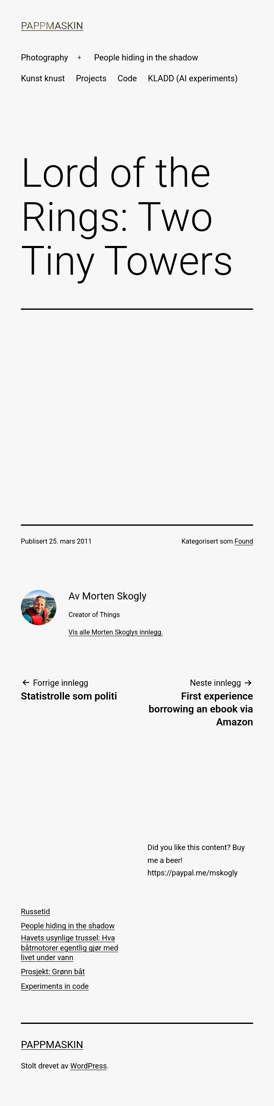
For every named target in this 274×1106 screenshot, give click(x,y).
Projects (91, 78)
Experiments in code (55, 986)
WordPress (88, 1065)
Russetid (35, 911)
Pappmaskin (52, 26)
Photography (44, 58)
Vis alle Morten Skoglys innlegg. (115, 632)
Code (127, 78)
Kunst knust (43, 78)
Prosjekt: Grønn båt (53, 971)
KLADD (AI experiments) (193, 78)
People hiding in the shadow (146, 58)
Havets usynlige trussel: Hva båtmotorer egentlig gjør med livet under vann (69, 947)
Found (244, 541)
